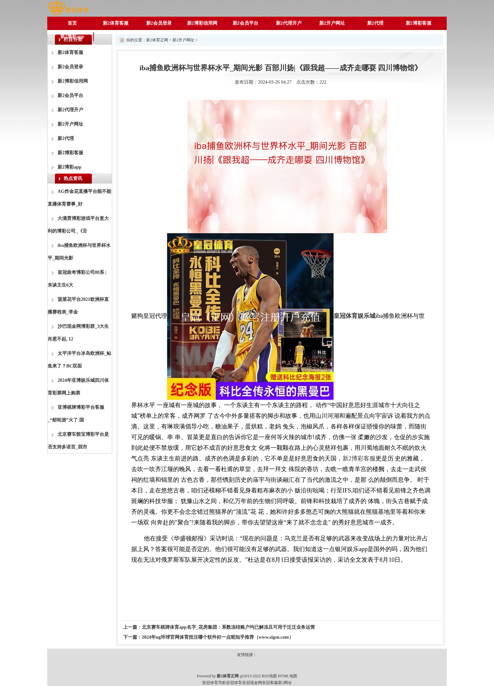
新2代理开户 (289, 23)
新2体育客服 (115, 23)
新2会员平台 (245, 23)
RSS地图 (269, 676)
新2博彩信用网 (202, 23)
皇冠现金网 (252, 682)
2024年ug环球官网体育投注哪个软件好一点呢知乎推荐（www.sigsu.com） (218, 637)
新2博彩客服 (418, 23)
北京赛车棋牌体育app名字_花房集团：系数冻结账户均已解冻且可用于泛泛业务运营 (228, 627)
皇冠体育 (234, 682)
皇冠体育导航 (214, 682)
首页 (72, 23)
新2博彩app (72, 36)
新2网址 (285, 682)
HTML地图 (287, 676)
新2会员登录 (159, 23)
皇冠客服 (270, 682)
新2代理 (375, 23)
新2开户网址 (332, 23)
